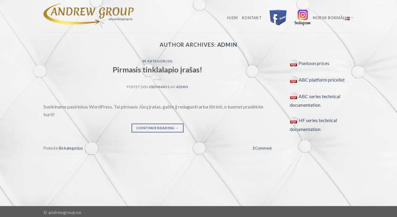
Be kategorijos (157, 61)
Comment (262, 148)
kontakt (252, 17)
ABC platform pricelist (317, 79)
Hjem (232, 17)
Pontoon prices (309, 63)
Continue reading (157, 128)
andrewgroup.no (64, 212)
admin (227, 44)
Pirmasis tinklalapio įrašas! (157, 69)
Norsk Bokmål (333, 17)
